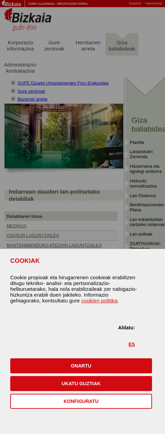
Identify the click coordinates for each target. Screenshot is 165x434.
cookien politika (99, 300)
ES (131, 344)
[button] (81, 365)
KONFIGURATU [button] (81, 401)
